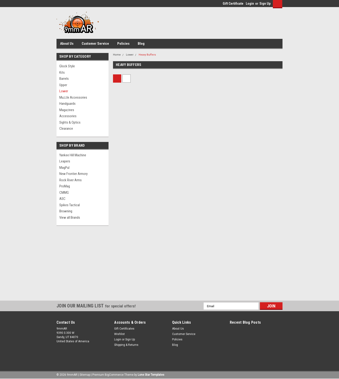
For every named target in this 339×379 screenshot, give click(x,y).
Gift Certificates (124, 328)
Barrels (64, 79)
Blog (141, 43)
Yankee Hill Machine (72, 155)
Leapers (64, 161)
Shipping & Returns (126, 345)
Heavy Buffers (147, 54)
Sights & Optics (70, 122)
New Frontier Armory (73, 174)
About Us (66, 43)
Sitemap (85, 374)
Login (250, 3)
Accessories (68, 116)
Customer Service (95, 43)
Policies (123, 43)
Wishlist (119, 334)
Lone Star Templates (151, 374)
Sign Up (264, 3)
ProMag (64, 186)
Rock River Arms (70, 180)
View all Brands (69, 217)
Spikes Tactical (69, 205)
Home (117, 54)
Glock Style (67, 66)
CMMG (64, 192)
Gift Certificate (233, 3)
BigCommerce (114, 374)
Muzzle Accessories (73, 97)
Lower (63, 91)
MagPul (64, 167)
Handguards (67, 103)
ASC (62, 199)
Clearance (66, 128)
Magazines (66, 110)
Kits (62, 72)
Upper (63, 85)
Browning (65, 211)
